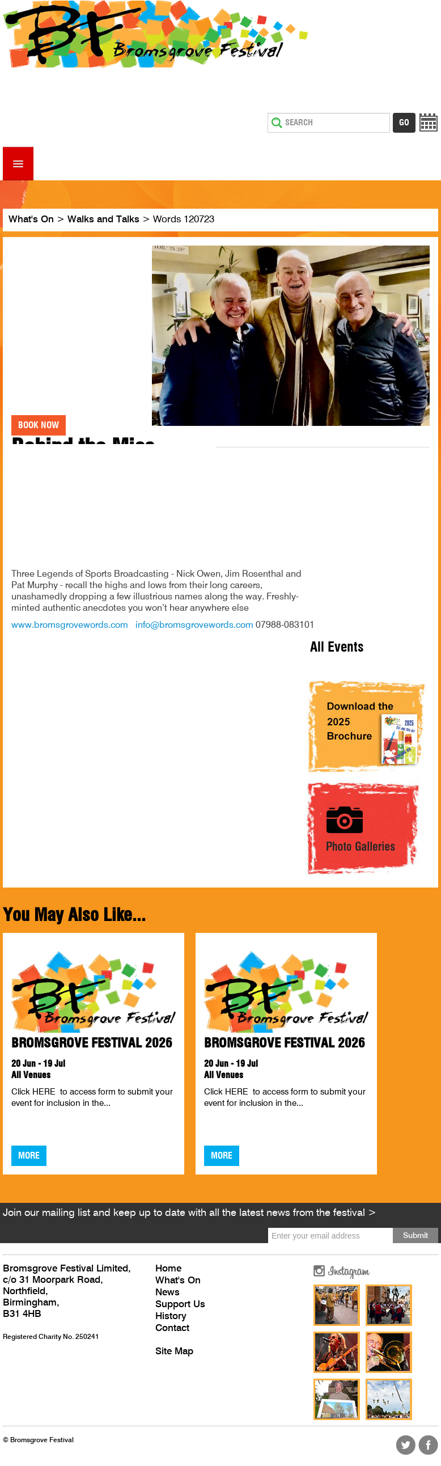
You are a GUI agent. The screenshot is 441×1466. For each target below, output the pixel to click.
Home (168, 1269)
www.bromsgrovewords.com (69, 625)
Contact (172, 1328)
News (167, 1293)
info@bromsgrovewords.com (194, 625)
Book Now (38, 425)
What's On (31, 220)
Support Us (180, 1304)
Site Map (174, 1352)
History (170, 1316)
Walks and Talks (103, 220)
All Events (337, 647)
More (29, 1155)
